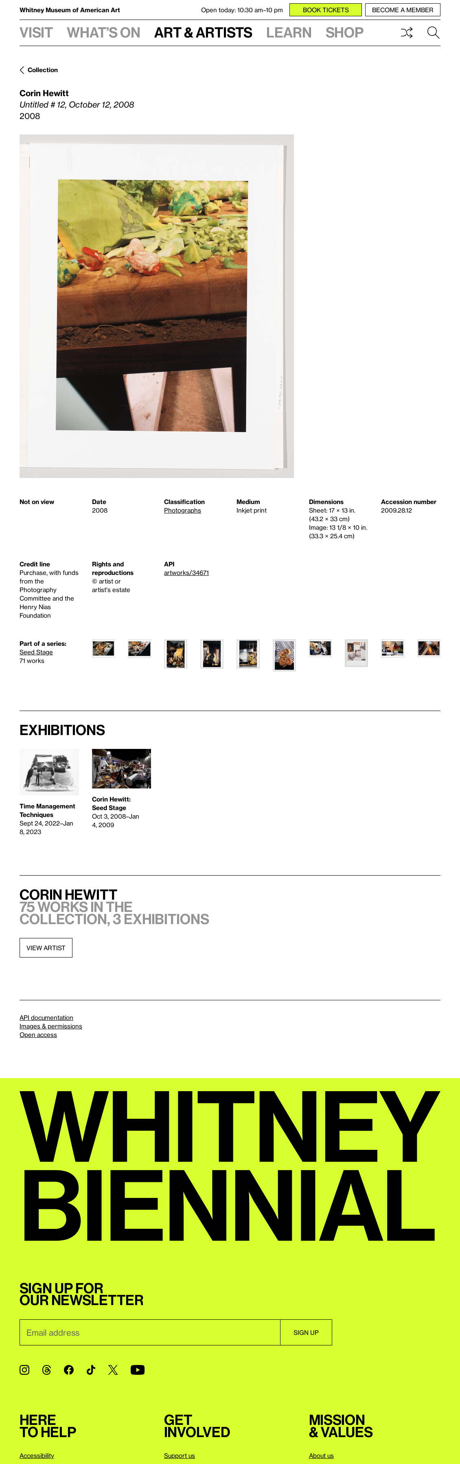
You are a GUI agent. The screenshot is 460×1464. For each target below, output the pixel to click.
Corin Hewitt (44, 93)
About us (321, 1455)
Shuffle (406, 32)
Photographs (182, 510)
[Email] (150, 1332)
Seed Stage (36, 652)
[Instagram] (24, 1369)
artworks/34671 (186, 572)
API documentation (46, 1017)
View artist (46, 947)
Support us (179, 1455)
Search (433, 32)
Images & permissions (51, 1026)
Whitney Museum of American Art (70, 9)
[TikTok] (91, 1369)
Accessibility (37, 1455)
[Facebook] (68, 1369)
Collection (43, 69)
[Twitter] (113, 1369)
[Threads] (46, 1369)
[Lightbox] (157, 306)
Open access (38, 1034)
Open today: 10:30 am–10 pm (242, 9)
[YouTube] (137, 1369)
